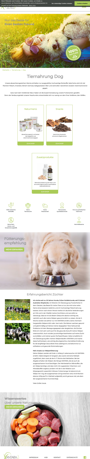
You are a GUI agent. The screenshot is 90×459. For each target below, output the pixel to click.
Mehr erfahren (14, 411)
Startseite (5, 70)
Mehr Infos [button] (32, 5)
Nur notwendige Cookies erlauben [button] (62, 3)
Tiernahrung (16, 70)
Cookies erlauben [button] (82, 3)
